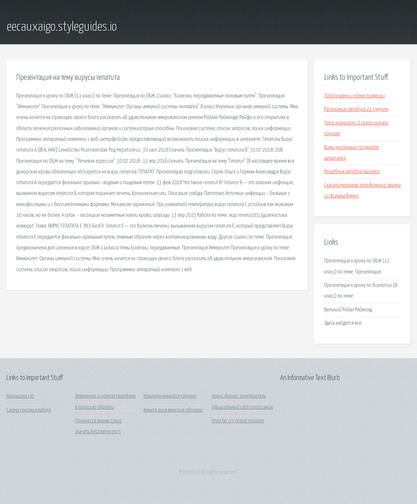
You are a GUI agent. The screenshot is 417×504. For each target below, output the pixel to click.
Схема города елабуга (29, 410)
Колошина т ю (20, 396)
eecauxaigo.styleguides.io (62, 27)
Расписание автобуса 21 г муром (356, 109)
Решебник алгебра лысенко (352, 171)
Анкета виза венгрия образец (172, 410)
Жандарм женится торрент (169, 396)
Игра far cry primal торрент (238, 421)
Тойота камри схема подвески (354, 96)
